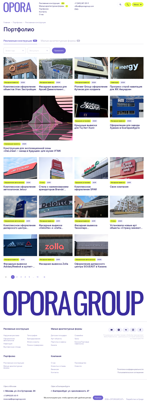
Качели (54, 345)
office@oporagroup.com (84, 6)
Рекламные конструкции (52, 3)
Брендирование (33, 339)
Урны (77, 339)
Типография (32, 335)
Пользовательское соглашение (131, 372)
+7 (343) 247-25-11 (82, 3)
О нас (41, 14)
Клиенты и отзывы (58, 366)
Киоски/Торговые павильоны (82, 343)
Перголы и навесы (58, 342)
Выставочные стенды (12, 347)
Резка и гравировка (35, 345)
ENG (76, 9)
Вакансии (55, 369)
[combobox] (15, 50)
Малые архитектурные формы (53, 6)
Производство (80, 363)
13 (37, 277)
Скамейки (79, 335)
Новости (78, 366)
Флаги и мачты (33, 342)
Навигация (7, 344)
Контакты (43, 12)
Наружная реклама (11, 335)
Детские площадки (59, 335)
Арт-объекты (56, 339)
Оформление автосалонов (9, 339)
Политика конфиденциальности (130, 369)
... (33, 277)
